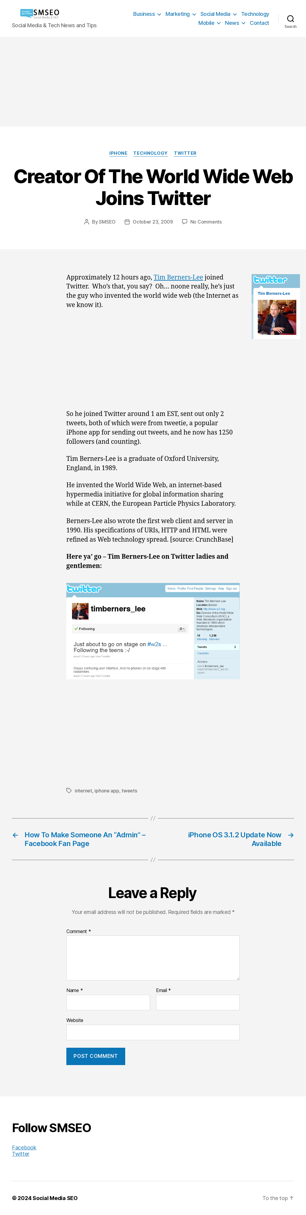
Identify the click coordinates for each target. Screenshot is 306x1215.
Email (163, 990)
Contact (259, 23)
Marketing (178, 14)
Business (144, 14)
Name (74, 990)
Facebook (24, 1147)
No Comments (206, 222)
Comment (78, 931)
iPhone (118, 153)
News (232, 23)
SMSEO (107, 222)
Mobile (206, 23)
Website (74, 1020)
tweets (129, 791)
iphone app (106, 791)
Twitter (185, 153)
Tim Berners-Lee (178, 278)
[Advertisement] (153, 82)
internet (83, 791)
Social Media (215, 14)
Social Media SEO (55, 1198)
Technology (255, 14)
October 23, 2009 (153, 222)
